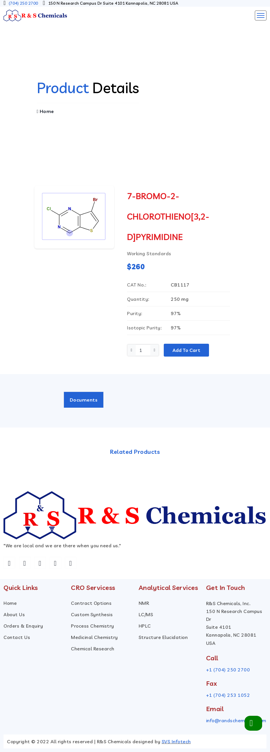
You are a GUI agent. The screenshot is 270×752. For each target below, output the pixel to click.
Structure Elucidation (163, 637)
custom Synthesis (92, 614)
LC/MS (146, 614)
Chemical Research (92, 649)
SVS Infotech (176, 741)
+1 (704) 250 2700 (228, 670)
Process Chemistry (92, 626)
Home (45, 111)
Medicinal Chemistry (94, 637)
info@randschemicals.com (236, 720)
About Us (14, 614)
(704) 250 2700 (23, 3)
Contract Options (91, 603)
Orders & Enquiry (23, 626)
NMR (144, 603)
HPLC (145, 626)
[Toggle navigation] (260, 15)
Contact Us (17, 637)
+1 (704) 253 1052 (228, 695)
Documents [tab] (84, 400)
